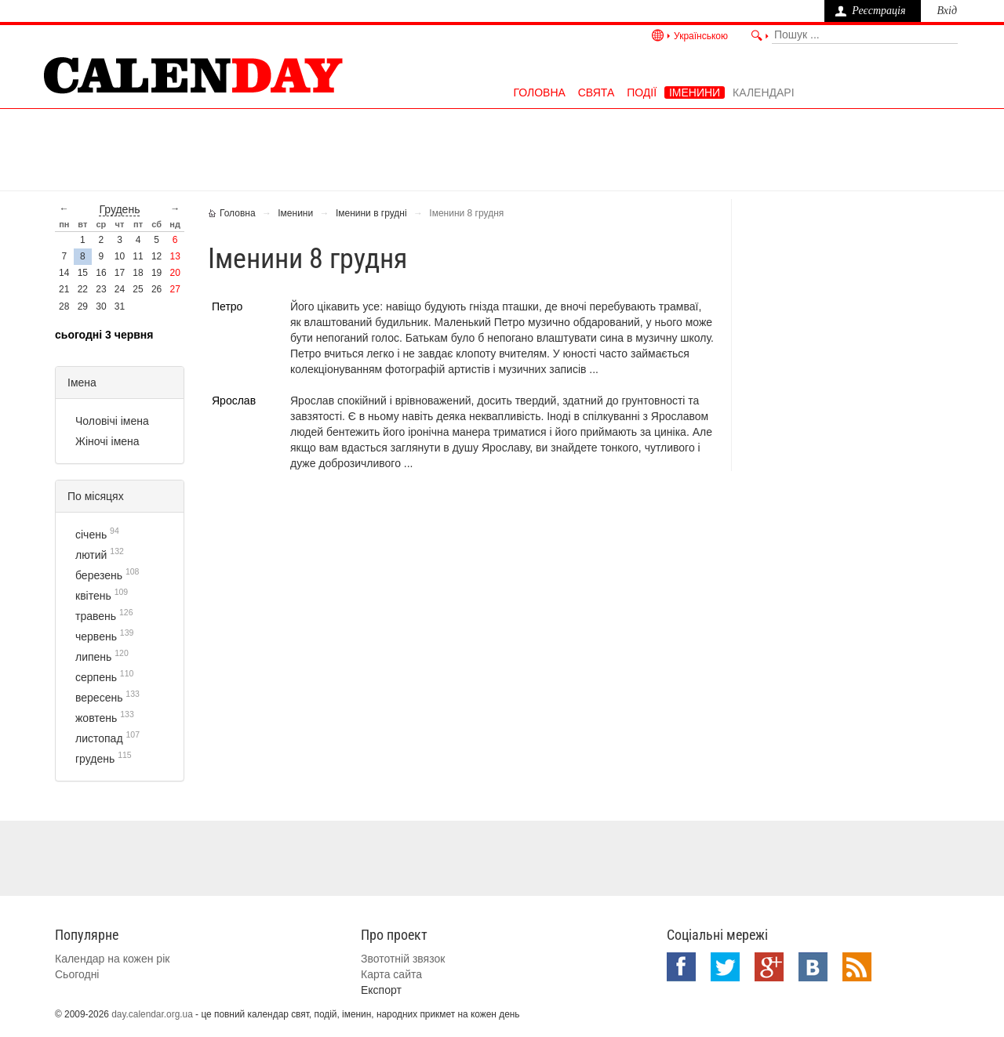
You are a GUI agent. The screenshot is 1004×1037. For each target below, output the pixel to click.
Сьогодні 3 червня (104, 334)
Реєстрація (878, 10)
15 (83, 272)
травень (95, 616)
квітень (93, 595)
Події (642, 92)
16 (101, 272)
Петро (227, 306)
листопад (99, 738)
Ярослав (234, 400)
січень (91, 534)
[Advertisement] (502, 148)
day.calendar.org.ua (152, 1014)
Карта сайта (391, 974)
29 (83, 306)
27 (175, 289)
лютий (91, 555)
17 (120, 272)
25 (138, 289)
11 (138, 256)
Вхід (947, 10)
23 (101, 289)
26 (156, 289)
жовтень (96, 718)
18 (138, 272)
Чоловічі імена (112, 421)
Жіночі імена (107, 441)
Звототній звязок (403, 958)
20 (175, 272)
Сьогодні (77, 974)
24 (120, 289)
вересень (98, 697)
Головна (539, 92)
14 (64, 272)
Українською (701, 36)
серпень (96, 677)
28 (64, 306)
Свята (596, 92)
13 (175, 256)
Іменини (694, 92)
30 (101, 306)
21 (64, 289)
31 (120, 306)
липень (93, 657)
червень (96, 636)
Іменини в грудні (371, 213)
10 (120, 256)
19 (156, 272)
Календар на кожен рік (112, 958)
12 (156, 256)
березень (98, 575)
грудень (119, 209)
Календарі (763, 92)
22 (83, 289)
